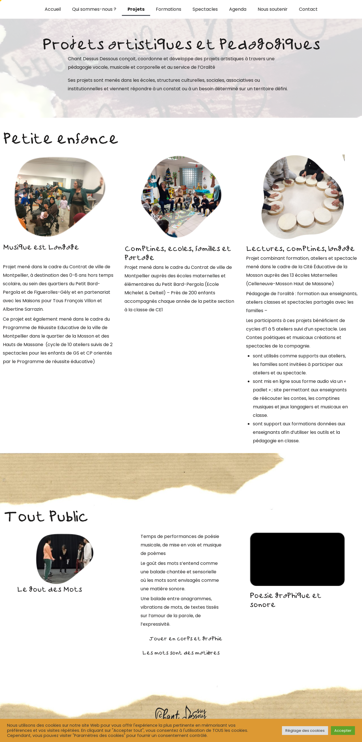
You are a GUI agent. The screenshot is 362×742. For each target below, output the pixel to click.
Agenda (237, 9)
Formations (168, 9)
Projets (136, 9)
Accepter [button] (343, 730)
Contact (308, 9)
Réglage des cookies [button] (305, 730)
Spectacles (205, 9)
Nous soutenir (273, 9)
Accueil (53, 9)
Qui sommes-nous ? (94, 9)
